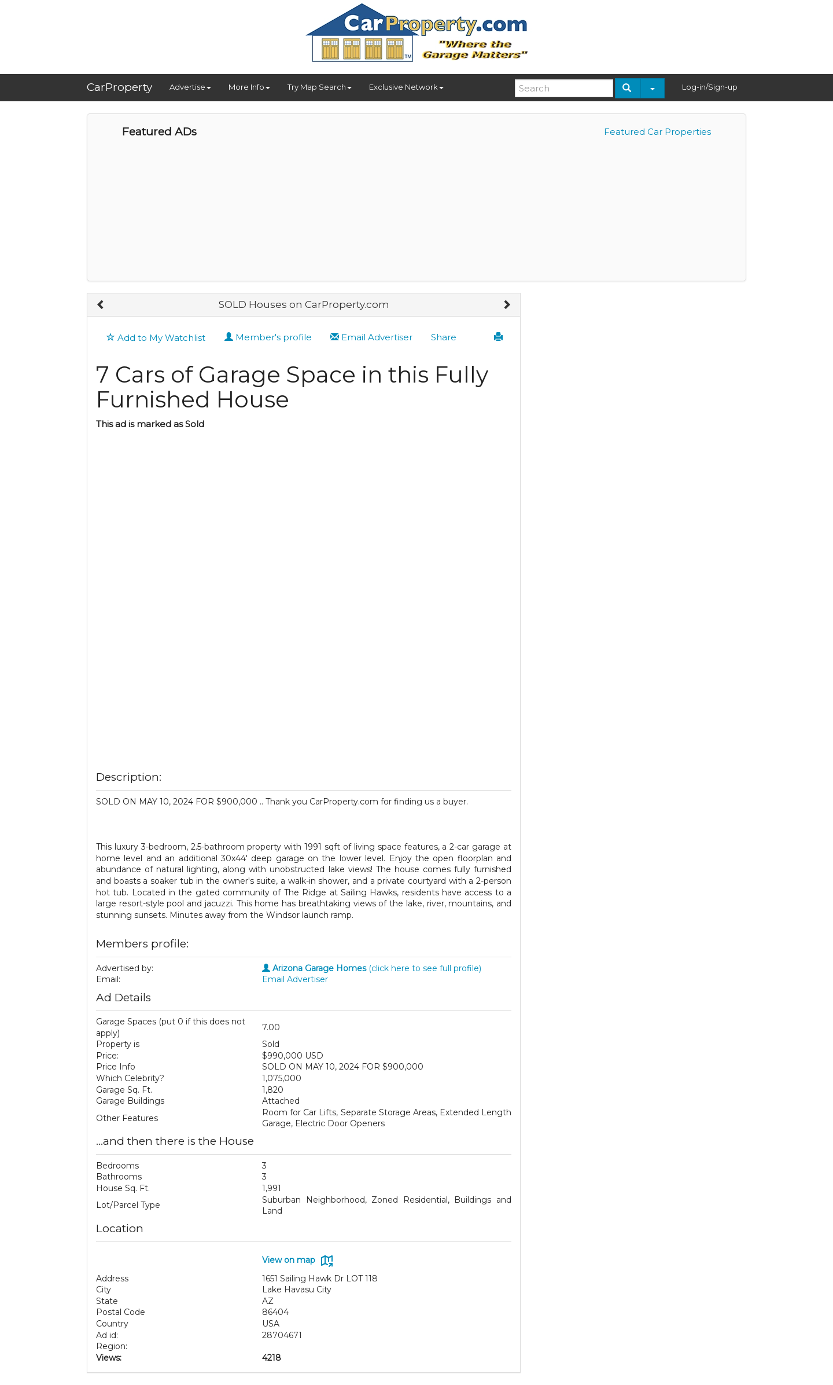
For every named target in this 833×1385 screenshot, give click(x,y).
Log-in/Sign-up (710, 86)
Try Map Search (320, 86)
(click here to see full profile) (371, 968)
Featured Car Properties (657, 131)
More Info (249, 86)
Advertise (190, 86)
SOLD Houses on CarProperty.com (304, 304)
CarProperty (119, 87)
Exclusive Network (406, 86)
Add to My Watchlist (155, 337)
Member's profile (268, 337)
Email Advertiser (371, 337)
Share (443, 337)
